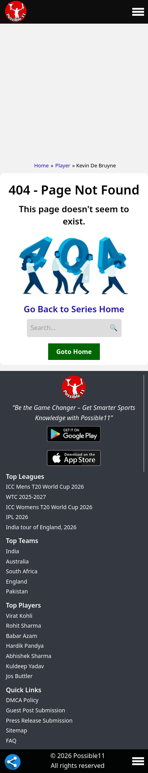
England (16, 581)
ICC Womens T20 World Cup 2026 (49, 507)
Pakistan (17, 591)
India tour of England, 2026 (41, 527)
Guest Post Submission (35, 710)
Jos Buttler (19, 676)
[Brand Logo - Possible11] (73, 397)
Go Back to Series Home (74, 309)
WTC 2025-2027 (26, 497)
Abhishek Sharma (28, 656)
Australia (17, 561)
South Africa (21, 571)
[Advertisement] (74, 91)
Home (41, 165)
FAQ (11, 740)
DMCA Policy (22, 700)
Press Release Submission (39, 720)
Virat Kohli (19, 615)
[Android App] (73, 442)
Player (62, 165)
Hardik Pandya (25, 645)
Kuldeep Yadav (25, 666)
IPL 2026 (17, 517)
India (12, 551)
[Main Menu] (138, 12)
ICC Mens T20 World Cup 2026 (45, 486)
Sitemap (16, 730)
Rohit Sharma (23, 625)
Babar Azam (21, 636)
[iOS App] (73, 466)
